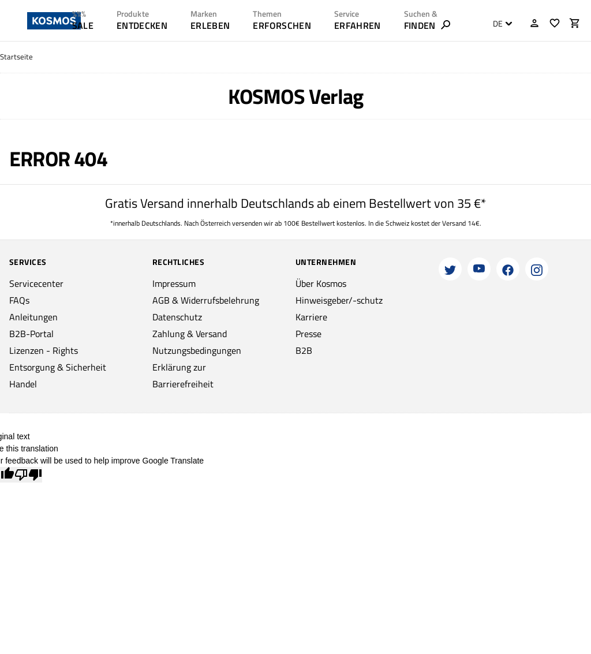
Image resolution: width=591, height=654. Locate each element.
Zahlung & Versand (189, 334)
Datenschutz (177, 317)
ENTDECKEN (142, 25)
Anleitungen (33, 317)
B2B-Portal (31, 334)
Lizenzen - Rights (43, 350)
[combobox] (499, 23)
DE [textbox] (498, 23)
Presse (308, 334)
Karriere (311, 317)
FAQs (19, 300)
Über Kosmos (321, 283)
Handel (23, 384)
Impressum (174, 283)
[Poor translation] (28, 475)
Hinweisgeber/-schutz (339, 300)
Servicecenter (36, 283)
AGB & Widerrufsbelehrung (205, 300)
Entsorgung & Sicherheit (57, 367)
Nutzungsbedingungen (196, 350)
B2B (304, 350)
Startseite (16, 56)
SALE (82, 25)
